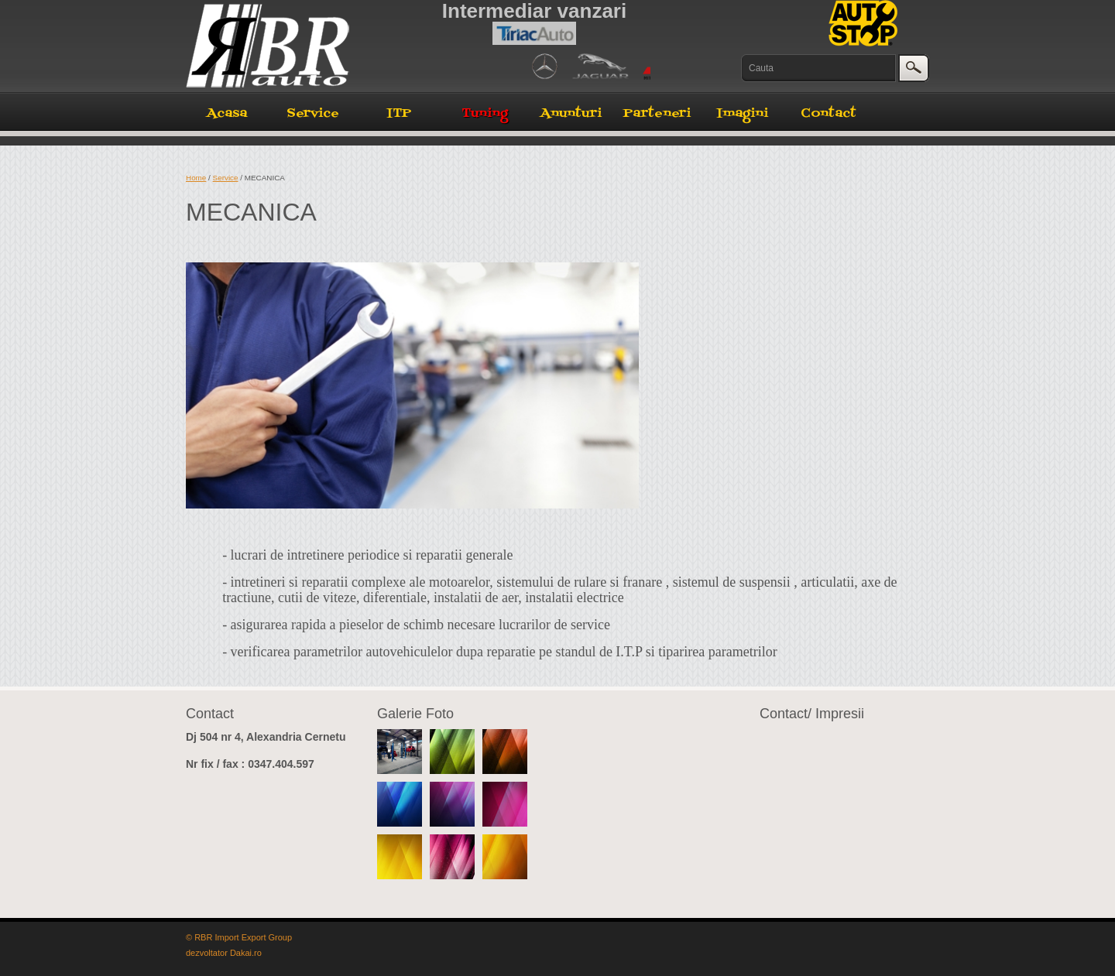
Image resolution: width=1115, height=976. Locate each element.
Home (196, 177)
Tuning (484, 113)
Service (312, 113)
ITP (399, 113)
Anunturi (571, 113)
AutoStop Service (863, 23)
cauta (915, 67)
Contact (828, 113)
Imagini (742, 113)
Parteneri (657, 113)
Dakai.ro (246, 952)
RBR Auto (282, 45)
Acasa (227, 113)
